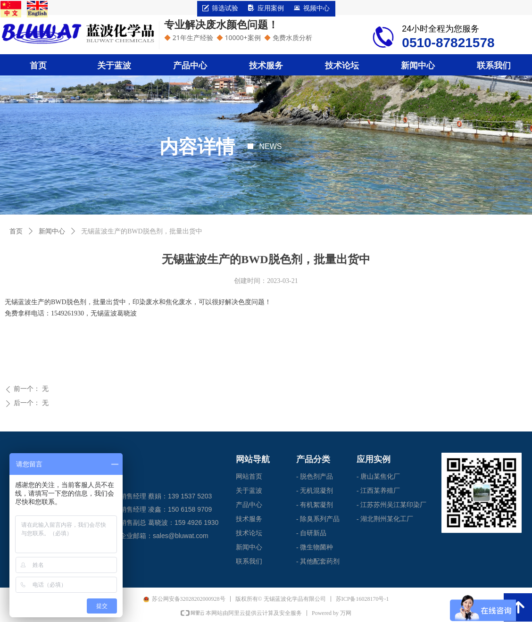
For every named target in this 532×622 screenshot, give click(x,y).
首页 (16, 231)
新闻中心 (52, 231)
